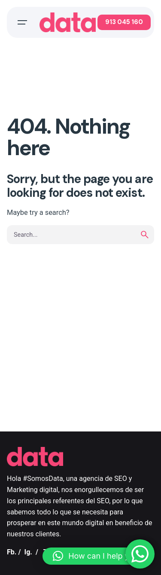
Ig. (28, 552)
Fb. (12, 552)
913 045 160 (124, 22)
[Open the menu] (22, 22)
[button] (97, 556)
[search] (144, 234)
